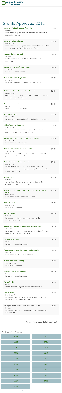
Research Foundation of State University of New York (22, 226)
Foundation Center (10, 114)
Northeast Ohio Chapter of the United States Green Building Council (25, 191)
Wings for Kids (9, 282)
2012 (46, 342)
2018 (16, 364)
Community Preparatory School (15, 78)
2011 (46, 348)
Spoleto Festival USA (11, 239)
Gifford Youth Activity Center (14, 125)
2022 (16, 342)
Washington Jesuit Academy (14, 261)
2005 (46, 381)
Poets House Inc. (10, 203)
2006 (46, 375)
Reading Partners (10, 213)
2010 (46, 353)
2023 (16, 336)
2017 (16, 370)
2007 (46, 370)
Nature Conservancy (11, 177)
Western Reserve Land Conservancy (16, 271)
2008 (46, 364)
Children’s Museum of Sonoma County (17, 67)
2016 (16, 375)
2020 (16, 353)
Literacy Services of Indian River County (18, 149)
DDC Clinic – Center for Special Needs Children (20, 91)
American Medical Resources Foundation (18, 28)
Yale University (9, 293)
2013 (46, 336)
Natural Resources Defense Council (16, 162)
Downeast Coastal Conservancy (15, 104)
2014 (16, 386)
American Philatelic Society (13, 41)
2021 (16, 348)
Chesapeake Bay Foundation (14, 54)
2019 (16, 359)
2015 (16, 381)
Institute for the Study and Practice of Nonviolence (21, 138)
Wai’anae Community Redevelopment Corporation (21, 250)
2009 (46, 359)
